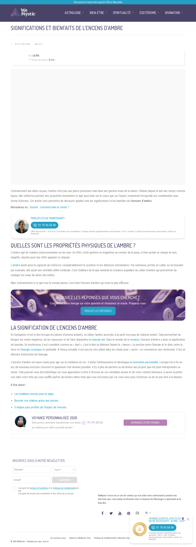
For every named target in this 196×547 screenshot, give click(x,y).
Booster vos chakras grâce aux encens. (36, 400)
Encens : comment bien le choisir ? (49, 207)
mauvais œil (98, 339)
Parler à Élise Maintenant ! (48, 218)
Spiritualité (122, 13)
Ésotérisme (23, 44)
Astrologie (73, 13)
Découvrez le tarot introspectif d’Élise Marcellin (98, 2)
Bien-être (97, 13)
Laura (36, 55)
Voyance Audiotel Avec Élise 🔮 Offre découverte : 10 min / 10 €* (167, 519)
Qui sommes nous (58, 538)
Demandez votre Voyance (145, 422)
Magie (39, 44)
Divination (172, 13)
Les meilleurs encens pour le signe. (34, 394)
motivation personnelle (145, 362)
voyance (134, 339)
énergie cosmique (31, 349)
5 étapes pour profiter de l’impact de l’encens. (40, 407)
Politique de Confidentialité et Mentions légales (113, 538)
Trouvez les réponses (98, 311)
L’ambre (15, 265)
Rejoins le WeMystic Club (79, 538)
